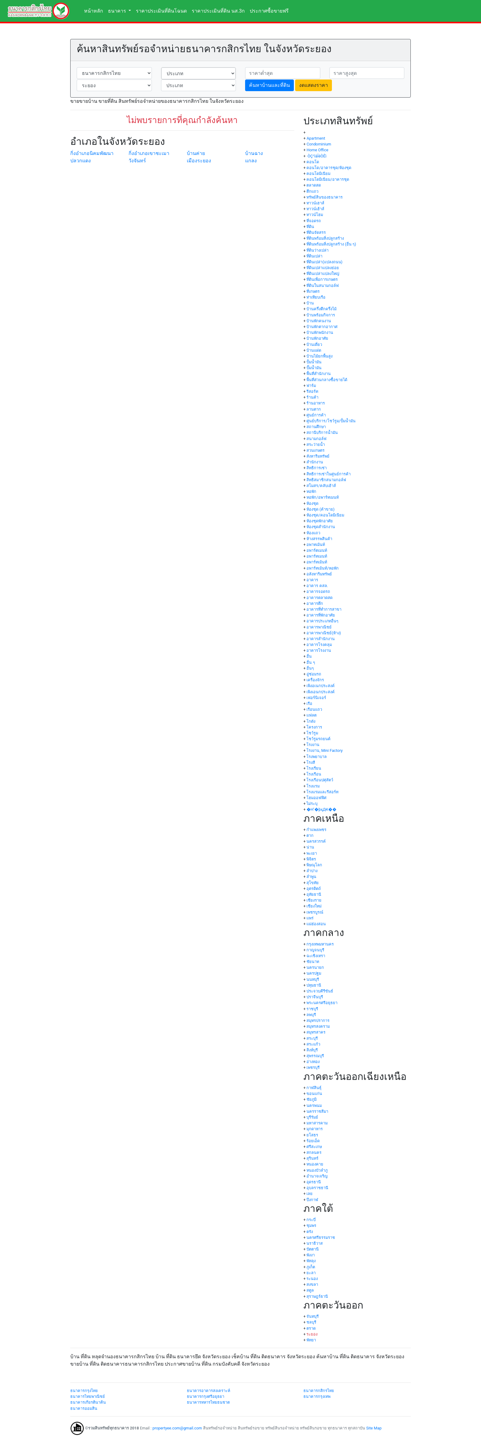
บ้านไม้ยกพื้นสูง (319, 356)
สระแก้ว (313, 1044)
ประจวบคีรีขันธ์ (319, 991)
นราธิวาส (314, 1243)
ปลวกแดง (80, 161)
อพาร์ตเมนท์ (316, 550)
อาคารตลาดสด (319, 597)
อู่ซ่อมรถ (313, 674)
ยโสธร (312, 1135)
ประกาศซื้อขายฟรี (269, 11)
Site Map (374, 1428)
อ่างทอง (313, 1061)
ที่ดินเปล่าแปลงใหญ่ (322, 273)
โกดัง (310, 721)
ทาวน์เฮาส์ (315, 203)
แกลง (251, 161)
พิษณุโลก (314, 865)
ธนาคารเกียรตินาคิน (88, 1402)
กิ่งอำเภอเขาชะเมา (149, 153)
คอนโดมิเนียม (318, 173)
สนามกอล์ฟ (316, 438)
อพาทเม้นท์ (315, 544)
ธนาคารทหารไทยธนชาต (208, 1402)
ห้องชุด (312, 503)
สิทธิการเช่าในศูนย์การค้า (328, 474)
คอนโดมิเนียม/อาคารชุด (327, 179)
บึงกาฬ (312, 1199)
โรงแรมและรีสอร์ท (322, 792)
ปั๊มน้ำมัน (313, 367)
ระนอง (312, 1278)
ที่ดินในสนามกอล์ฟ (322, 285)
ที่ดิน (310, 226)
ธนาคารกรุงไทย (84, 1390)
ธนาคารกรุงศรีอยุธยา (205, 1396)
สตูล (310, 1290)
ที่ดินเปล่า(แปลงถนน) (324, 262)
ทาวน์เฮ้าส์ (315, 209)
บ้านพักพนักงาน (319, 332)
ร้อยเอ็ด (313, 1141)
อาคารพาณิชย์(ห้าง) (323, 633)
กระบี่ (311, 1219)
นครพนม (314, 1105)
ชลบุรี (311, 1322)
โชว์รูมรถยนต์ (318, 739)
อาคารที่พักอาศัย (320, 615)
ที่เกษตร (313, 291)
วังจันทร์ (137, 161)
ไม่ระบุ (311, 803)
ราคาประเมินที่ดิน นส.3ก (218, 11)
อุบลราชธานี (317, 1187)
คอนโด (312, 162)
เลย (309, 1193)
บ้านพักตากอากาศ (321, 326)
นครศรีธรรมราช (320, 1237)
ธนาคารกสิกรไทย (318, 1390)
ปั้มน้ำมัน (313, 362)
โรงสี (310, 762)
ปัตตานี (312, 1249)
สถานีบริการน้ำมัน (322, 432)
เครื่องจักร (315, 680)
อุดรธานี (313, 1182)
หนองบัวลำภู (317, 1170)
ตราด (311, 1328)
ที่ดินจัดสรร (316, 232)
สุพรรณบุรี (315, 1056)
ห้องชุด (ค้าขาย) (320, 509)
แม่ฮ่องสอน (316, 924)
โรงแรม (313, 786)
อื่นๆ (310, 668)
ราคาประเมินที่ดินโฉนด (161, 11)
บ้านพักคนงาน (318, 321)
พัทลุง (311, 1261)
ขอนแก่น (314, 1093)
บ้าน (310, 303)
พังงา (310, 1255)
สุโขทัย (312, 882)
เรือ (309, 703)
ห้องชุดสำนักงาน (320, 526)
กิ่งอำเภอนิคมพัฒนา (92, 153)
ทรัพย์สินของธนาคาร (324, 197)
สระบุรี (312, 1038)
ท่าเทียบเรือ (315, 297)
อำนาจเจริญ (317, 1176)
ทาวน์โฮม (314, 214)
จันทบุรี (312, 1316)
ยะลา (311, 1272)
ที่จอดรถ (313, 220)
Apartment (315, 138)
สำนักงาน (314, 462)
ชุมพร (311, 1225)
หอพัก (311, 491)
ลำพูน (311, 876)
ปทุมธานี (313, 985)
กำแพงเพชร (316, 829)
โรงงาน (312, 744)
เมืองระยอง (199, 161)
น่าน (310, 847)
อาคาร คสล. (317, 585)
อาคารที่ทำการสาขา (323, 609)
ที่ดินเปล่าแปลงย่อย (322, 267)
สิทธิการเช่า (316, 468)
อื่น (309, 656)
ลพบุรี (311, 1014)
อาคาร (312, 580)
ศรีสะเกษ (314, 1146)
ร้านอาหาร (315, 403)
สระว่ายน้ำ (315, 444)
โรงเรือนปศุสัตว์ (319, 780)
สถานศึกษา (316, 426)
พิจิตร (311, 859)
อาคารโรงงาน (318, 650)
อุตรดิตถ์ (313, 888)
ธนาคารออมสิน (83, 1408)
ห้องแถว (313, 533)
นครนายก (315, 967)
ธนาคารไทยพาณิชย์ (87, 1396)
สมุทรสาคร (315, 1032)
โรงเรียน (313, 768)
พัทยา (311, 1340)
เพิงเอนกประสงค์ (320, 692)
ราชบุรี (312, 1009)
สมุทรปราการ (317, 1020)
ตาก (310, 835)
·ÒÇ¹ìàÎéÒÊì (316, 156)
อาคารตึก (314, 603)
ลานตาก (313, 409)
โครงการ (314, 727)
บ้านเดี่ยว (314, 344)
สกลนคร (313, 1152)
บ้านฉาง (254, 153)
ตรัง (309, 1231)
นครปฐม (313, 973)
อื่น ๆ (310, 662)
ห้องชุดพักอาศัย (319, 521)
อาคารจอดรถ (318, 591)
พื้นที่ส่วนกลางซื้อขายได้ (326, 379)
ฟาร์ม (311, 385)
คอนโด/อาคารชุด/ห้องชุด (328, 167)
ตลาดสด (313, 185)
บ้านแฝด (313, 350)
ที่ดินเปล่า (314, 256)
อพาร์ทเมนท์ (316, 556)
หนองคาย (314, 1164)
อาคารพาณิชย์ (319, 627)
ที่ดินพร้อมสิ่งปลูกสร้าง (325, 238)
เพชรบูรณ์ (314, 912)
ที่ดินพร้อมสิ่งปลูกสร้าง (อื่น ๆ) (331, 244)
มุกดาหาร (314, 1129)
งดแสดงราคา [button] (313, 85)
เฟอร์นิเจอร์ (316, 697)
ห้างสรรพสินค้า (319, 538)
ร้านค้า (312, 397)
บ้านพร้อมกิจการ (320, 315)
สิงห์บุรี (312, 1050)
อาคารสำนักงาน (320, 638)
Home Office (317, 150)
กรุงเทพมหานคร (320, 944)
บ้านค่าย (196, 153)
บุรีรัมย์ (312, 1117)
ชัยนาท (312, 961)
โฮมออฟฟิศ (316, 797)
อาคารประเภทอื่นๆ (322, 621)
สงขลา (312, 1284)
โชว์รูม (312, 733)
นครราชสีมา (317, 1111)
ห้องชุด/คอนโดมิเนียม (325, 515)
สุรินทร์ (312, 1158)
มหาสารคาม (317, 1123)
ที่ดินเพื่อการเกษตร (322, 279)
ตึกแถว (312, 191)
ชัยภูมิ (311, 1099)
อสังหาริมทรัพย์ (319, 574)
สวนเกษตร (315, 450)
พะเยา (311, 853)
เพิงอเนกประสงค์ (320, 685)
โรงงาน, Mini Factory (324, 750)
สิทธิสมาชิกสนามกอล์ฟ (326, 480)
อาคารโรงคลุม (319, 644)
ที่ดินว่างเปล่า (317, 250)
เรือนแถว (314, 709)
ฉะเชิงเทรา (315, 955)
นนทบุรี (312, 979)
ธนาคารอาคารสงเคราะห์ (208, 1390)
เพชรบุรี (313, 1067)
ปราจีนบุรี (314, 997)
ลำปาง (311, 870)
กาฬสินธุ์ (313, 1087)
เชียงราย (313, 900)
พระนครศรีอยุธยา (321, 1002)
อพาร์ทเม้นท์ (316, 562)
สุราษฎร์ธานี (317, 1296)
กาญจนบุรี (315, 950)
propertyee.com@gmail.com (177, 1428)
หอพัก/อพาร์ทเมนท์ (322, 497)
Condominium (318, 144)
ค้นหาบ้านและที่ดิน (269, 85)
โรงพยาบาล (316, 756)
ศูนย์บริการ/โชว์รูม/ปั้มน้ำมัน (331, 421)
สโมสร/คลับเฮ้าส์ (321, 485)
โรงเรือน (313, 774)
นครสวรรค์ (316, 841)
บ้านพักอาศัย (317, 338)
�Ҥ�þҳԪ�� (321, 809)
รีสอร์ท (312, 391)
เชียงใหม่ (313, 906)
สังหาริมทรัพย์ (317, 456)
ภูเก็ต (310, 1267)
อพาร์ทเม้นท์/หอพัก (322, 568)
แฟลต (311, 715)
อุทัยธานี (313, 894)
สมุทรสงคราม (318, 1026)
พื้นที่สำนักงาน (318, 373)
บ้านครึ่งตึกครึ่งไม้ (321, 309)
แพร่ (310, 918)
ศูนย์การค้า (316, 415)
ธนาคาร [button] (117, 11)
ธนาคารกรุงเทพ (316, 1396)
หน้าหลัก (93, 11)
